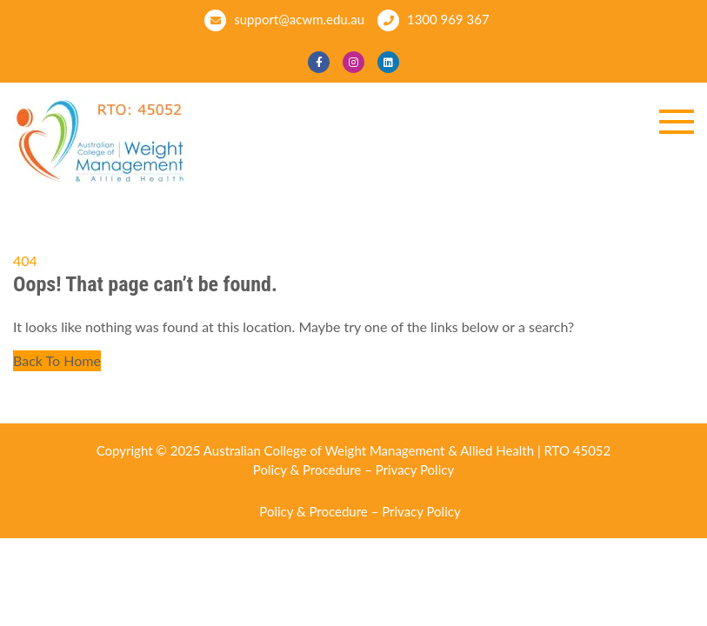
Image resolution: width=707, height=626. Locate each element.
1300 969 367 (433, 20)
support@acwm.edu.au (284, 20)
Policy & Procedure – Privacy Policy (353, 469)
